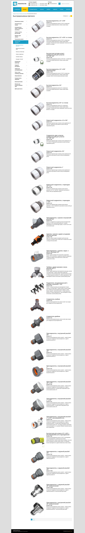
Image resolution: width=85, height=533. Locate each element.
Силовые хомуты (19, 56)
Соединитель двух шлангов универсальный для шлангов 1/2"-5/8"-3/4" (55, 137)
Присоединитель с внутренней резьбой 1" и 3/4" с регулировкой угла (58, 417)
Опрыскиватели (18, 75)
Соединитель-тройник (53, 299)
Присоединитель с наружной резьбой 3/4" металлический (57, 485)
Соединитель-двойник (53, 316)
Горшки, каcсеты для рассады (18, 33)
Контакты (68, 9)
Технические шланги (19, 39)
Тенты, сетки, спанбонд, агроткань (19, 73)
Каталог (25, 9)
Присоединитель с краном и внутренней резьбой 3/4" (58, 218)
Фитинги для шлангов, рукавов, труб (19, 85)
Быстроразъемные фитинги (19, 45)
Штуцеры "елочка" (19, 59)
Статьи (61, 9)
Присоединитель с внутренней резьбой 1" (58, 366)
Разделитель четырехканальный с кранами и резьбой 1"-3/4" (57, 283)
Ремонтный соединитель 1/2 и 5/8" (57, 120)
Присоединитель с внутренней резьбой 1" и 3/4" (58, 399)
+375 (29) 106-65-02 (53, 3)
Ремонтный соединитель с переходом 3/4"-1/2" (58, 185)
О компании (17, 9)
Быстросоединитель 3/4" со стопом (57, 103)
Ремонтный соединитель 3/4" (55, 151)
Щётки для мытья (18, 88)
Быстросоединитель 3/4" (54, 85)
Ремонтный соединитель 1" (54, 167)
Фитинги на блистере (20, 51)
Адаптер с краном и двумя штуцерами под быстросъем (58, 234)
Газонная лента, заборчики (18, 79)
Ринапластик (22, 3)
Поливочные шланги (19, 21)
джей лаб (70, 531)
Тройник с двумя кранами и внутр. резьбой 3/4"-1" (56, 267)
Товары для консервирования (18, 69)
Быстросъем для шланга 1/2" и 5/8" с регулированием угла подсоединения (57, 434)
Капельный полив (18, 81)
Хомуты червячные (19, 54)
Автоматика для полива (18, 24)
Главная (14, 13)
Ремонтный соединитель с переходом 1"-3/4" (58, 201)
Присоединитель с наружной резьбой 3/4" (57, 452)
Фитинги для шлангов (23, 13)
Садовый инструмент (17, 66)
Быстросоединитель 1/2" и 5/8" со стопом (59, 37)
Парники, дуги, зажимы (18, 36)
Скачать (42, 9)
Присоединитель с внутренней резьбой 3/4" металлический (58, 503)
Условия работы (33, 9)
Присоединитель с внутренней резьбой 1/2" (58, 350)
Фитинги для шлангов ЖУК (20, 49)
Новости (55, 9)
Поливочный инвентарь (17, 62)
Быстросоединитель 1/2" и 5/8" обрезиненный (55, 69)
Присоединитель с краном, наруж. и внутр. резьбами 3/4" (57, 251)
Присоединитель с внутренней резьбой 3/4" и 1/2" (58, 382)
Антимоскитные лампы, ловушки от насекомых (19, 28)
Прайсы (48, 9)
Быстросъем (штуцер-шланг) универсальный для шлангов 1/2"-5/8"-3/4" (55, 55)
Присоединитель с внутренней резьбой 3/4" (58, 334)
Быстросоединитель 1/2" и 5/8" (55, 21)
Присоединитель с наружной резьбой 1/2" (57, 468)
